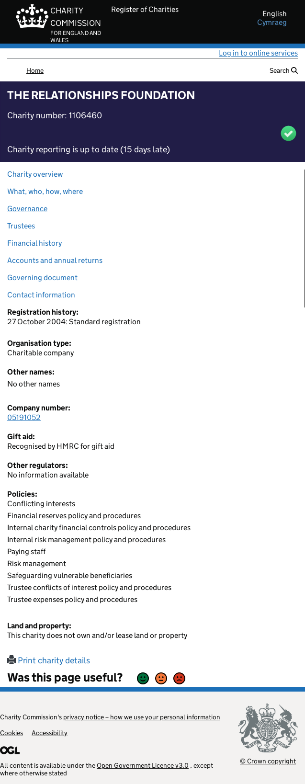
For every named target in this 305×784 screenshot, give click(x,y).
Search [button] (284, 70)
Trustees (21, 225)
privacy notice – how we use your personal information (141, 717)
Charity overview (35, 174)
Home (35, 70)
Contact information (41, 294)
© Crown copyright (268, 761)
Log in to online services (258, 52)
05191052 (24, 417)
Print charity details (48, 660)
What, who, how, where (45, 191)
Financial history (34, 243)
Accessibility (50, 732)
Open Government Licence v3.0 (143, 765)
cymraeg (272, 22)
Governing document (42, 277)
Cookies (11, 732)
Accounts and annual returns (54, 260)
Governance (27, 208)
